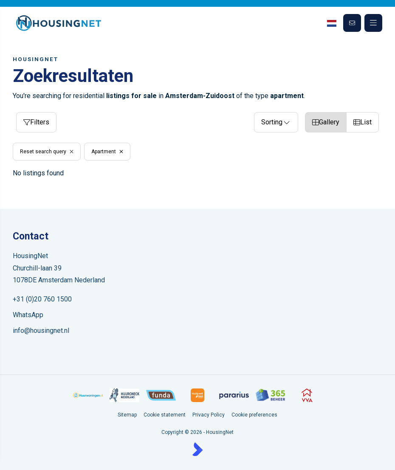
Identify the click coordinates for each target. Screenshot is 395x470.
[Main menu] (373, 23)
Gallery (325, 122)
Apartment (107, 152)
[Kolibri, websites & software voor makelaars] (197, 449)
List (362, 122)
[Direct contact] (352, 23)
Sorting (276, 122)
